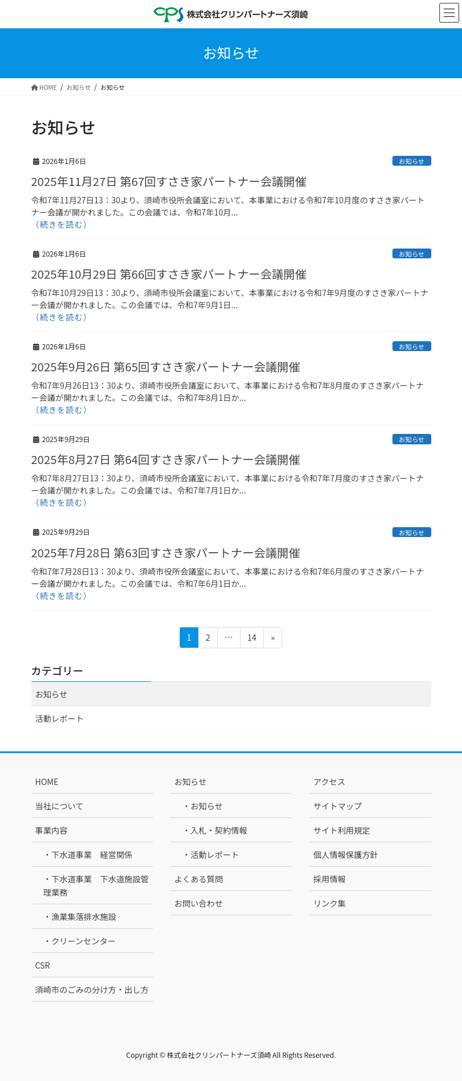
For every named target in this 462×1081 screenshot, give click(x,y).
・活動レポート (211, 854)
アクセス (329, 781)
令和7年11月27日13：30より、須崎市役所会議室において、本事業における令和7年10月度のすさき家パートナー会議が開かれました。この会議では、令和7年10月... (228, 206)
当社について (59, 806)
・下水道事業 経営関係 (88, 854)
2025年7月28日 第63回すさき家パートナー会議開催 (165, 552)
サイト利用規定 (342, 830)
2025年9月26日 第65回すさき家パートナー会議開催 (165, 366)
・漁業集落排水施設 (80, 916)
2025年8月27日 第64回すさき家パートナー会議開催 (165, 459)
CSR (42, 965)
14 (252, 639)
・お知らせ (203, 806)
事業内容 (51, 830)
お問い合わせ (198, 903)
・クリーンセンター (79, 941)
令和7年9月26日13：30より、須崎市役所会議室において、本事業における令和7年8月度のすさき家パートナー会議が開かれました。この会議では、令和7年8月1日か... (227, 391)
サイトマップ (338, 806)
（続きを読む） (61, 224)
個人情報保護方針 (346, 854)
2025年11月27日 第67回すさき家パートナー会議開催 (169, 181)
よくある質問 (198, 879)
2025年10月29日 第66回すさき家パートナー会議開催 (169, 273)
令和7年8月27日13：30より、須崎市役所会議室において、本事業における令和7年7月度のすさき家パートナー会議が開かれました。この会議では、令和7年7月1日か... (227, 484)
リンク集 (330, 903)
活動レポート (59, 718)
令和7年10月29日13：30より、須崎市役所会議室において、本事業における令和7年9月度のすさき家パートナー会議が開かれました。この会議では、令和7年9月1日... (230, 299)
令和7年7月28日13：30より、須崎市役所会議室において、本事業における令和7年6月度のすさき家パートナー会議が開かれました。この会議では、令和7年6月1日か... (227, 577)
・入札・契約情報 (215, 830)
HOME (47, 781)
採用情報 (330, 879)
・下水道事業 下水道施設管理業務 (96, 885)
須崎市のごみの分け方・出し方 (92, 989)
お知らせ (412, 161)
